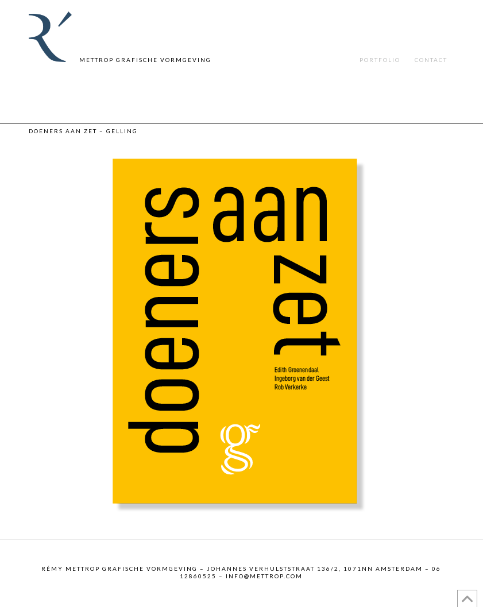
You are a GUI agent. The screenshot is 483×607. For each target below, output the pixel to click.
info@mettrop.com (264, 576)
